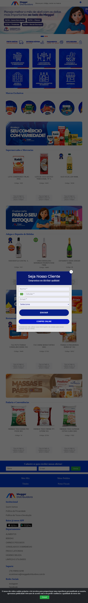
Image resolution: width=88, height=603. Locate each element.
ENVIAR (44, 312)
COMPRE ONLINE (44, 321)
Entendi (44, 597)
